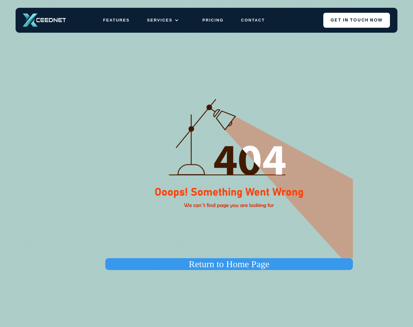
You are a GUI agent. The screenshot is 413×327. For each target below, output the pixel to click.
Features (116, 20)
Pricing (213, 20)
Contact (253, 20)
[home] (44, 20)
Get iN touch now (356, 19)
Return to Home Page (229, 264)
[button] (166, 20)
